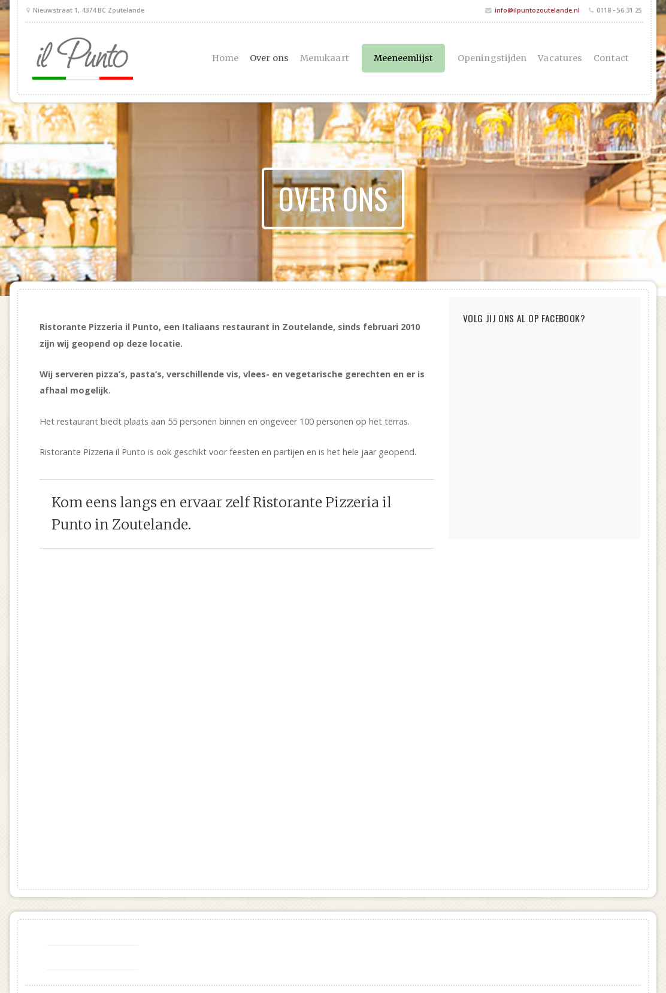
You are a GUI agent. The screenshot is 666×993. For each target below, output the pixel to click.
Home (225, 58)
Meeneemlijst (403, 58)
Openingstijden (492, 58)
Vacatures (560, 58)
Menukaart (324, 58)
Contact (611, 58)
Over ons (269, 58)
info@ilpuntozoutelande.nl (537, 9)
